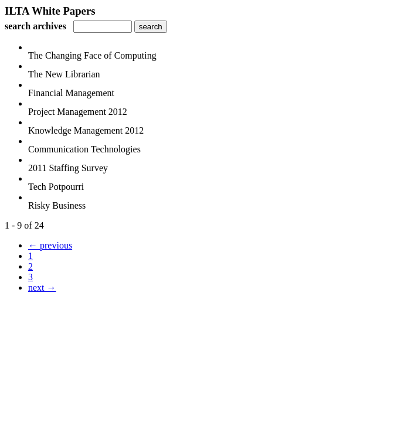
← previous (50, 245)
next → (42, 287)
